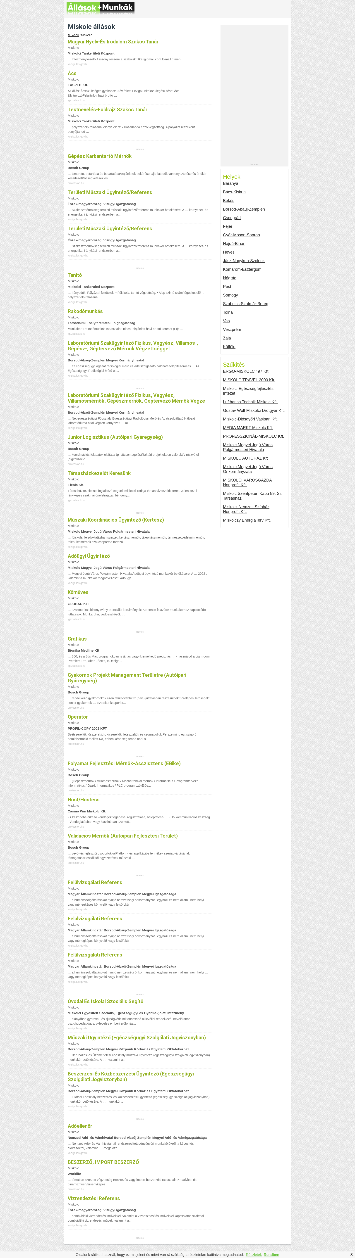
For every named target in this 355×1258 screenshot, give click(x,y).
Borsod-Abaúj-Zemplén (244, 209)
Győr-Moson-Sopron (241, 235)
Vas (226, 321)
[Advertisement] (254, 95)
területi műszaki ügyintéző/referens (110, 192)
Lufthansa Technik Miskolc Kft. (250, 402)
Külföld (229, 346)
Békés (228, 200)
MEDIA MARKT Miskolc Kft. (248, 427)
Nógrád (229, 278)
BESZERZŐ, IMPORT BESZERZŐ (103, 1162)
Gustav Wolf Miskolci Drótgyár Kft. (254, 410)
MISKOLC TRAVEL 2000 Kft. (249, 380)
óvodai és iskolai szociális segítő (105, 1001)
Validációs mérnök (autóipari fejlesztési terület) (123, 836)
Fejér (227, 226)
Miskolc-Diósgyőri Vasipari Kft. (250, 419)
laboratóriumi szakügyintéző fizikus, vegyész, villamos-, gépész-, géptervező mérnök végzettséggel (133, 345)
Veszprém (232, 329)
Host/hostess (84, 799)
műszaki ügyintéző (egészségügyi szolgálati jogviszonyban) (137, 1037)
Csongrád (232, 218)
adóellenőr (80, 1126)
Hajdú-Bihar (234, 243)
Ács (72, 73)
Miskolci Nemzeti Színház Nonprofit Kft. (246, 509)
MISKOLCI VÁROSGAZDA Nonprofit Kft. (247, 482)
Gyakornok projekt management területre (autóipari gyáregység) (127, 678)
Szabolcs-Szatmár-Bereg (245, 303)
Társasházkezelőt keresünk (99, 473)
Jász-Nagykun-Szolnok (244, 261)
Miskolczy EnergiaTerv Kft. (247, 520)
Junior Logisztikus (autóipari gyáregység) (115, 437)
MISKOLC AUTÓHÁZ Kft (245, 458)
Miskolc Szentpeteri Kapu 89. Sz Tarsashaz (252, 496)
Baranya (230, 183)
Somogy (230, 295)
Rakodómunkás (85, 311)
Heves (229, 252)
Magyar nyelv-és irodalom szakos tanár (113, 42)
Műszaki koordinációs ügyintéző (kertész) (116, 520)
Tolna (228, 312)
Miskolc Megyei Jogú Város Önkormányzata (248, 469)
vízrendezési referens (94, 1198)
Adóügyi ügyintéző (89, 556)
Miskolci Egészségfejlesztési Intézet (248, 391)
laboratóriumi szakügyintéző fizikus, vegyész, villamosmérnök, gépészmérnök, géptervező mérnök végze (136, 398)
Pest (227, 286)
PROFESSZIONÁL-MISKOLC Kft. (253, 436)
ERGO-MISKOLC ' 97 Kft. (246, 371)
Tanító (75, 275)
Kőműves (78, 592)
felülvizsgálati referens (95, 882)
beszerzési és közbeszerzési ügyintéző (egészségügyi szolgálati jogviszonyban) (131, 1076)
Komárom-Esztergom (242, 269)
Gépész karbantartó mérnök (100, 156)
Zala (227, 338)
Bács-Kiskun (234, 192)
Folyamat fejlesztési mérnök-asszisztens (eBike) (124, 763)
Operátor (78, 717)
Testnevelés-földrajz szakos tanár (107, 109)
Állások (73, 35)
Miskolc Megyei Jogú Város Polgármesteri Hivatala (248, 447)
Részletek (254, 1255)
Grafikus (77, 639)
